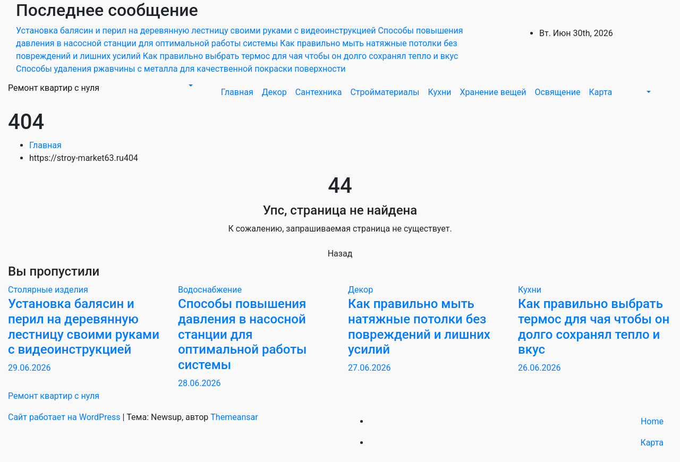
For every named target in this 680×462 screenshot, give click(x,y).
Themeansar (234, 417)
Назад (340, 254)
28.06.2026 (199, 383)
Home (652, 421)
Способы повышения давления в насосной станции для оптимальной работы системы (242, 334)
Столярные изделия (48, 290)
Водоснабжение (210, 290)
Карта (601, 92)
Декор (274, 92)
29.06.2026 (29, 368)
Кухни (439, 92)
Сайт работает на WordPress (65, 417)
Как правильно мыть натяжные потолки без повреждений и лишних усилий (419, 326)
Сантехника (318, 92)
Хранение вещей (493, 92)
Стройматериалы (384, 92)
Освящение (557, 92)
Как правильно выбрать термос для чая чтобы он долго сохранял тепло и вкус (593, 326)
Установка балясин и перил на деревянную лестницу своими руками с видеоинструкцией (83, 326)
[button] (189, 86)
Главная (237, 92)
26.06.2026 (539, 368)
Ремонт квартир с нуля (53, 88)
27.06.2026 (369, 368)
